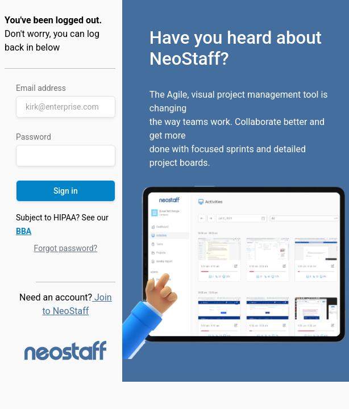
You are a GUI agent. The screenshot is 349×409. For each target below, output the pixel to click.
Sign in (65, 190)
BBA (23, 231)
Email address (41, 88)
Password (33, 136)
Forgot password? (66, 248)
